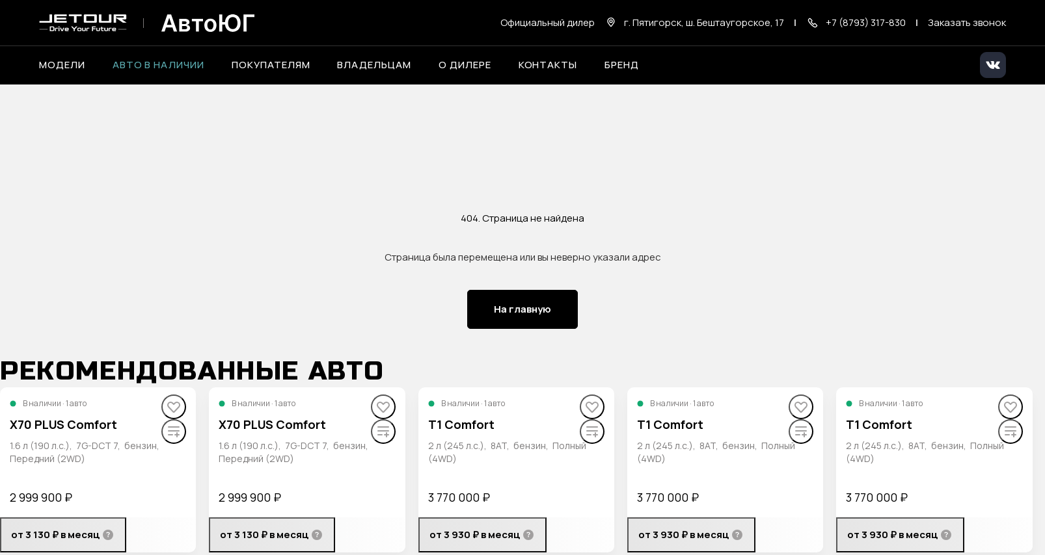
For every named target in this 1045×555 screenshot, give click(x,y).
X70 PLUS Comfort (63, 424)
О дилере (465, 64)
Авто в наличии (158, 64)
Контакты (548, 64)
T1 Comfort (461, 424)
